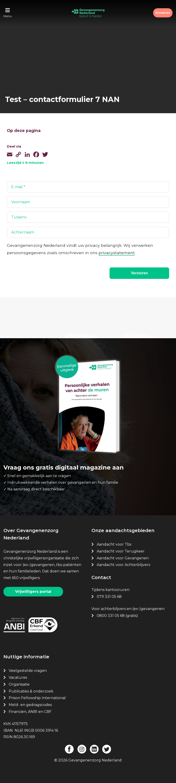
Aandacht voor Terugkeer (121, 551)
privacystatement (117, 252)
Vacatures (18, 677)
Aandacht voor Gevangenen (123, 557)
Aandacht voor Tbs (114, 544)
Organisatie (19, 684)
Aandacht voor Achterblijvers (123, 564)
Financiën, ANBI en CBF (30, 711)
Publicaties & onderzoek (31, 691)
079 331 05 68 (109, 596)
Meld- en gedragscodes (30, 704)
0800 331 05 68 (111, 615)
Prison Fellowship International (37, 697)
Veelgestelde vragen (28, 670)
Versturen (139, 273)
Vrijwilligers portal (33, 591)
